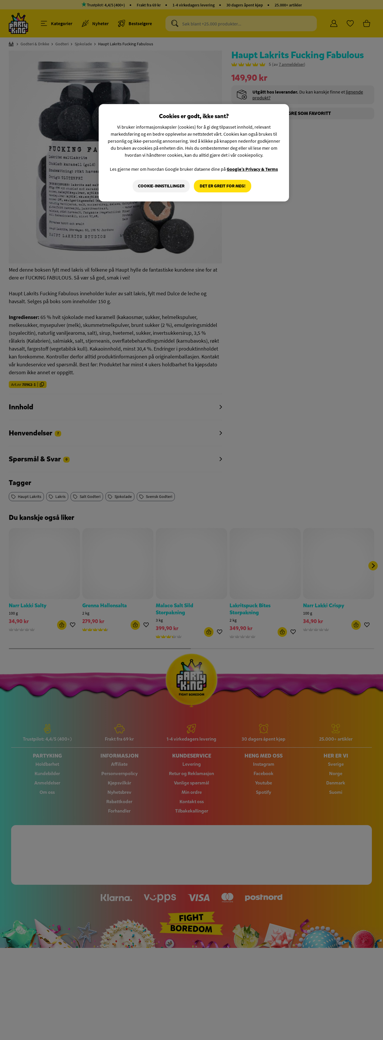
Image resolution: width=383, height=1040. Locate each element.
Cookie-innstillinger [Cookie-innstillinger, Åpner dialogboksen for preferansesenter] (161, 186)
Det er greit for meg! (222, 186)
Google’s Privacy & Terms (252, 169)
